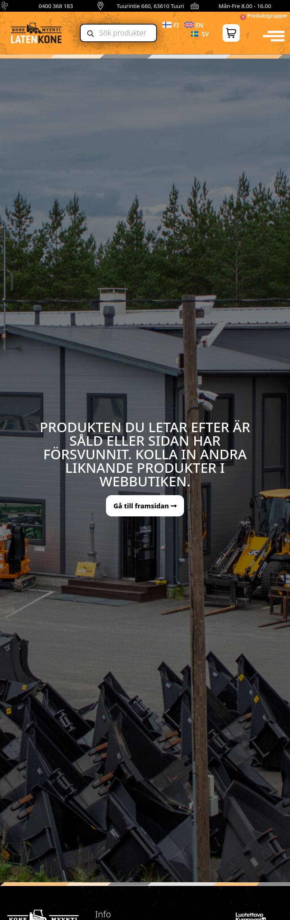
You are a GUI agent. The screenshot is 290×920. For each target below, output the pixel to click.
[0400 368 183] (6, 6)
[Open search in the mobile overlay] (118, 33)
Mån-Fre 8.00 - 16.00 (245, 6)
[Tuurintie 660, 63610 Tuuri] (100, 6)
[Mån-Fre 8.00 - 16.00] (195, 6)
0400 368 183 (56, 6)
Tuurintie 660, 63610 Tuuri (150, 6)
